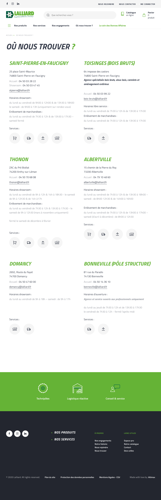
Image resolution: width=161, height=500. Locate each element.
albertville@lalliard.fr (95, 182)
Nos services (39, 25)
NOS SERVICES (64, 439)
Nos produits (64, 432)
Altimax (151, 477)
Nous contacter (127, 4)
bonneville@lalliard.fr (95, 287)
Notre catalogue (131, 444)
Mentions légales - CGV (109, 477)
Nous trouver (101, 450)
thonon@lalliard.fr (19, 182)
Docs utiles (129, 450)
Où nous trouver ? (84, 25)
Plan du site (50, 477)
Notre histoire (101, 444)
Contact (127, 447)
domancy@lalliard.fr (20, 287)
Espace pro (129, 440)
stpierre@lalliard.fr (19, 90)
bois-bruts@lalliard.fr (95, 99)
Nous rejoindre (106, 4)
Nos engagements (60, 25)
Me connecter (147, 4)
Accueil (9, 35)
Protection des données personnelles (77, 477)
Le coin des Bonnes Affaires (112, 25)
